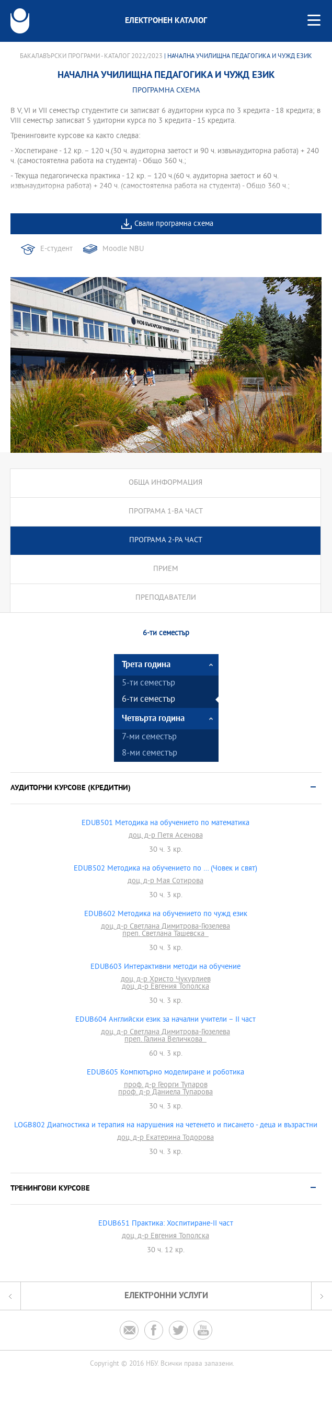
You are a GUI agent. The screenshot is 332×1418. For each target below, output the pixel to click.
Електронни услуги (166, 1295)
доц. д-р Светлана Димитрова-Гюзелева (165, 927)
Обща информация (165, 483)
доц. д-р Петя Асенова (166, 836)
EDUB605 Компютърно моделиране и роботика (165, 1073)
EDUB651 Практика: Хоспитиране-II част (165, 1224)
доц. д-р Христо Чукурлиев (166, 980)
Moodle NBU (123, 249)
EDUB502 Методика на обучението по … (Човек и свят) (165, 869)
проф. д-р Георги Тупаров (166, 1085)
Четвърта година (153, 718)
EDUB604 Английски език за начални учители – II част (165, 1020)
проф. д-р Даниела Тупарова (165, 1092)
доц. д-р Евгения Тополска (165, 987)
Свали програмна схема (173, 224)
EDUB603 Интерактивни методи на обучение (165, 967)
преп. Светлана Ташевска (165, 934)
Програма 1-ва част (166, 512)
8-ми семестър (149, 753)
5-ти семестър (148, 683)
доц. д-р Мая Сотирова (165, 881)
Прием (165, 569)
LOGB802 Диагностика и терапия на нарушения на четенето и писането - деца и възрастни (165, 1125)
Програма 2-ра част (165, 540)
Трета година (146, 664)
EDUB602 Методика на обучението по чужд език (165, 914)
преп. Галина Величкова (165, 1040)
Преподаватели (165, 598)
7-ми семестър (149, 737)
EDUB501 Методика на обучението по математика (165, 823)
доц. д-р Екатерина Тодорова (165, 1138)
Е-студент (56, 249)
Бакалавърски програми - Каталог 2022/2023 (91, 56)
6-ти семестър (148, 699)
